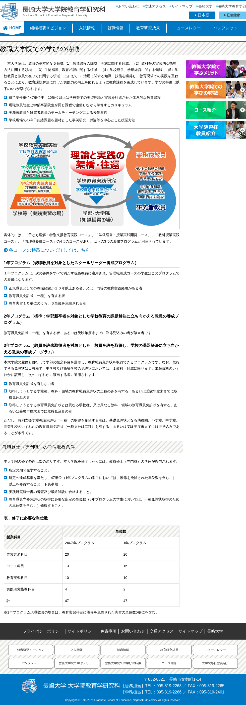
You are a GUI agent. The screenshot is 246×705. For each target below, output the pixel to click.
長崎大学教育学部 (232, 6)
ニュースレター (187, 28)
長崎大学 (205, 6)
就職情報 (115, 28)
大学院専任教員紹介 (215, 663)
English (232, 15)
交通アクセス (155, 6)
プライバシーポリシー (43, 631)
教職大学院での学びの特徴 (123, 663)
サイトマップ (182, 6)
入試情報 (87, 28)
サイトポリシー (82, 631)
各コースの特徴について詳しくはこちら (49, 250)
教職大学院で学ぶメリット (77, 663)
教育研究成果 (148, 28)
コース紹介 (169, 663)
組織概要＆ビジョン (48, 28)
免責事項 (108, 631)
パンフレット (225, 28)
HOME (12, 28)
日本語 (202, 15)
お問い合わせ (128, 6)
